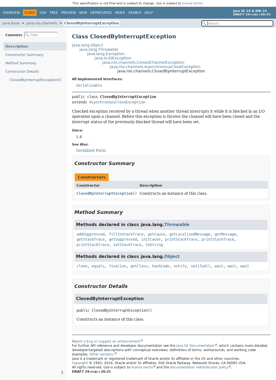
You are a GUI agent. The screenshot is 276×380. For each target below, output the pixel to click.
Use (43, 13)
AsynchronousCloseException (117, 102)
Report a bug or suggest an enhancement (106, 341)
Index (120, 13)
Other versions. (101, 354)
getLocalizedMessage (189, 234)
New (83, 13)
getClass (139, 266)
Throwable (176, 224)
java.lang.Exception (106, 54)
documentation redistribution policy (199, 367)
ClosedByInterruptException (91, 23)
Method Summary (20, 63)
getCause (156, 234)
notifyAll (200, 266)
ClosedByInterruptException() (35, 80)
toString (154, 245)
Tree (54, 13)
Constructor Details (22, 71)
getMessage (225, 234)
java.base (10, 23)
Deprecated (101, 13)
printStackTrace (181, 239)
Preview (68, 13)
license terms (192, 3)
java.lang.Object (87, 45)
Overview (11, 13)
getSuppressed (123, 239)
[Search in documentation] (237, 23)
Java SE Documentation (195, 346)
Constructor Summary (24, 55)
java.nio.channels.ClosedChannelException (143, 62)
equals (98, 266)
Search (134, 13)
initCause (151, 239)
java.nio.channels (41, 23)
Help (148, 13)
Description (16, 46)
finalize (117, 266)
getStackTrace (91, 239)
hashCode (160, 266)
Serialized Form (91, 150)
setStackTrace (127, 245)
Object (172, 256)
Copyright (80, 363)
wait (219, 266)
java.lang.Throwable (99, 49)
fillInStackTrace (126, 234)
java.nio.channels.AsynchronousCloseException (155, 67)
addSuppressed (91, 234)
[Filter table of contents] (41, 35)
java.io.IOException (113, 58)
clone (82, 266)
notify (180, 266)
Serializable (89, 85)
